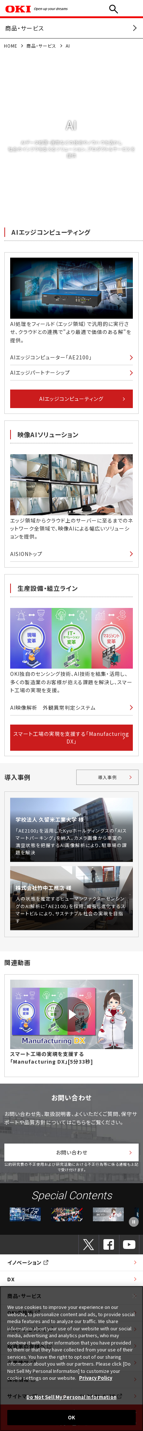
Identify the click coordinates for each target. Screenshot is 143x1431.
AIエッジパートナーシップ (40, 372)
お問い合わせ (71, 1152)
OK (71, 1417)
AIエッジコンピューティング (71, 398)
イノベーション (27, 1262)
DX (11, 1279)
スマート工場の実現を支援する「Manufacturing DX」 (71, 737)
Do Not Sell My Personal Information (71, 1397)
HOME (10, 46)
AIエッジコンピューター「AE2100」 (51, 357)
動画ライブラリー (25, 1214)
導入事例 (107, 777)
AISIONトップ (26, 553)
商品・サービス (41, 46)
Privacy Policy (95, 1377)
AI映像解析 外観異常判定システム (52, 707)
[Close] (134, 1296)
